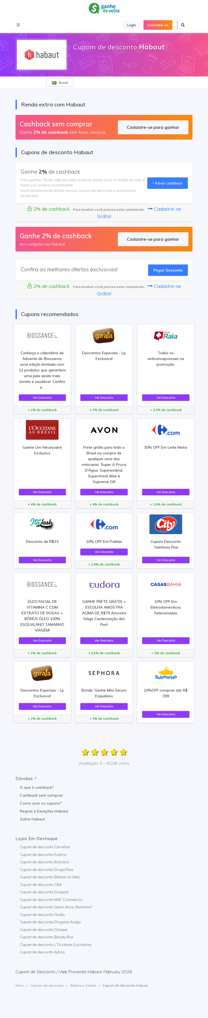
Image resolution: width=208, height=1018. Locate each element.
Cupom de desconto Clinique (44, 929)
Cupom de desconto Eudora (43, 854)
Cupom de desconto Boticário (44, 862)
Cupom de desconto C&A (41, 884)
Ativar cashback (167, 183)
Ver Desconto (42, 398)
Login (131, 25)
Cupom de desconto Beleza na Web (50, 877)
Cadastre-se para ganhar (153, 127)
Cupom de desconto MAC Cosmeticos (51, 899)
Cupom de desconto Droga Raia (46, 869)
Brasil (60, 83)
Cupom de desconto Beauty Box (46, 937)
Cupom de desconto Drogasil (44, 892)
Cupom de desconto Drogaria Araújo (50, 922)
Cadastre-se (158, 25)
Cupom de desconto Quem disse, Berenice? (56, 907)
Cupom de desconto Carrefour (45, 847)
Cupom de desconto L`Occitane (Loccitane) (55, 944)
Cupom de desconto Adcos (42, 952)
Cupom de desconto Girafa (42, 914)
